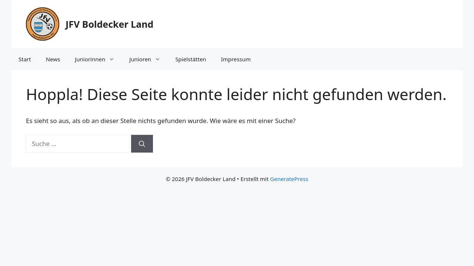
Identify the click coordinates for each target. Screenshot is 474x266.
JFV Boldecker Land (109, 24)
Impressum (236, 59)
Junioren (148, 59)
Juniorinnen (98, 59)
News (53, 59)
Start (25, 59)
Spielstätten (190, 59)
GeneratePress (289, 179)
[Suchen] (142, 144)
